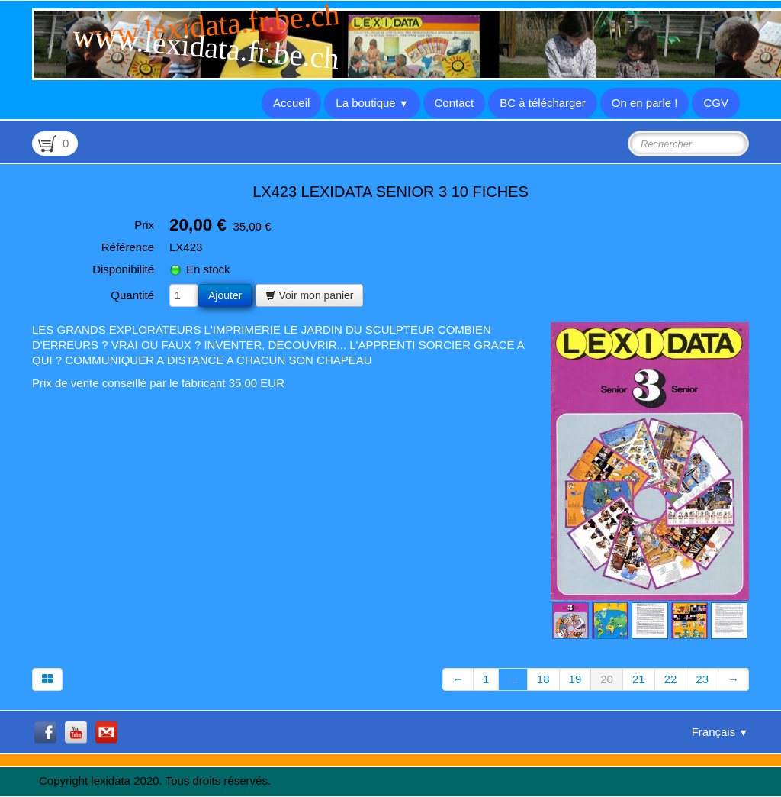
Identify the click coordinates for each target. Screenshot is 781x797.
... (513, 679)
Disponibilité (123, 269)
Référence (127, 246)
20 (606, 679)
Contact (454, 102)
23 (702, 679)
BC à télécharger (543, 102)
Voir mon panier (309, 295)
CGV (715, 102)
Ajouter (225, 295)
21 (638, 679)
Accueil (291, 102)
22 (670, 679)
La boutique (372, 102)
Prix (144, 224)
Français (720, 731)
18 (543, 679)
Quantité (132, 295)
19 (575, 679)
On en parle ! (645, 102)
